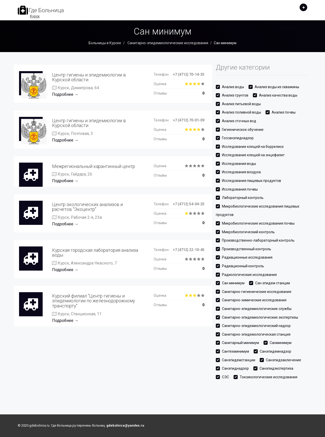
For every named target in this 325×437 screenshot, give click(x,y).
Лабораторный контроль (243, 198)
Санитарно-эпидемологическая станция (256, 334)
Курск (35, 16)
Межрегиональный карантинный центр (93, 166)
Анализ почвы (284, 112)
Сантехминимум (235, 351)
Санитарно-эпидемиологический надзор (256, 326)
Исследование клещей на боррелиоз (253, 147)
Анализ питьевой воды (241, 104)
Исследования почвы (240, 189)
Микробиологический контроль (248, 232)
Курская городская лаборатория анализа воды (95, 252)
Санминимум (280, 343)
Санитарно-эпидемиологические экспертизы (260, 317)
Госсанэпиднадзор (238, 138)
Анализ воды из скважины (277, 87)
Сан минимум (233, 283)
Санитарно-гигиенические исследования (256, 292)
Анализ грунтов (235, 95)
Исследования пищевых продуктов (251, 181)
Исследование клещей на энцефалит (253, 155)
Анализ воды (233, 87)
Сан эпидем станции (272, 283)
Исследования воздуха (241, 172)
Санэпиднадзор (235, 368)
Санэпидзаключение (283, 360)
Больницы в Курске (105, 43)
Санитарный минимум (240, 343)
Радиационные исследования (247, 257)
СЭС (225, 377)
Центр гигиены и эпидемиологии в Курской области (89, 77)
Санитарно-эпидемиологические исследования (167, 43)
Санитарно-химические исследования (254, 300)
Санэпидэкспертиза (276, 368)
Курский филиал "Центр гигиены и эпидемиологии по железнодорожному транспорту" (93, 301)
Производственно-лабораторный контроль (258, 240)
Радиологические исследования (249, 275)
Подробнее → (65, 94)
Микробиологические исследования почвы (258, 223)
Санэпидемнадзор (275, 351)
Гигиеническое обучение (243, 130)
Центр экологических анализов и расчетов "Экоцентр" (87, 207)
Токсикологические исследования (268, 377)
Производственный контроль (246, 249)
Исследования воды (239, 164)
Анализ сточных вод (239, 121)
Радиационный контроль (243, 266)
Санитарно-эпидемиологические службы (256, 309)
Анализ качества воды (278, 95)
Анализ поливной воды (241, 112)
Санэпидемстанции (238, 360)
